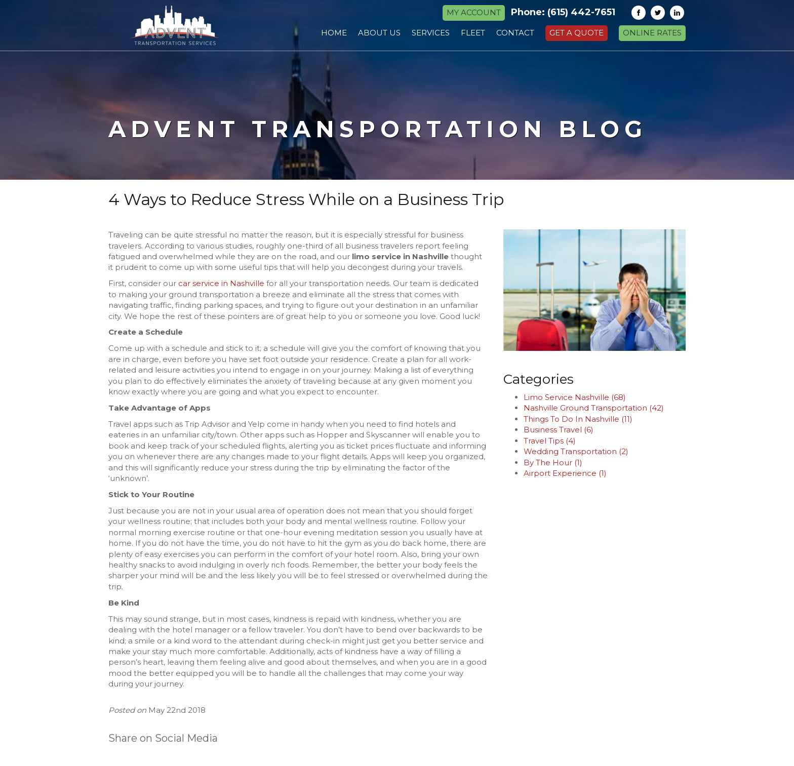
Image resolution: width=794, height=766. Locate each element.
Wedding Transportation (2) (576, 451)
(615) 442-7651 (581, 12)
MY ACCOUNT (474, 12)
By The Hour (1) (553, 462)
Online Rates (652, 32)
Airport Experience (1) (565, 473)
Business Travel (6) (558, 429)
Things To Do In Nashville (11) (578, 419)
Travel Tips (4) (550, 441)
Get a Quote (576, 32)
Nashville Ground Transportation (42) (594, 408)
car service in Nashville (221, 283)
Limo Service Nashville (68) (575, 397)
